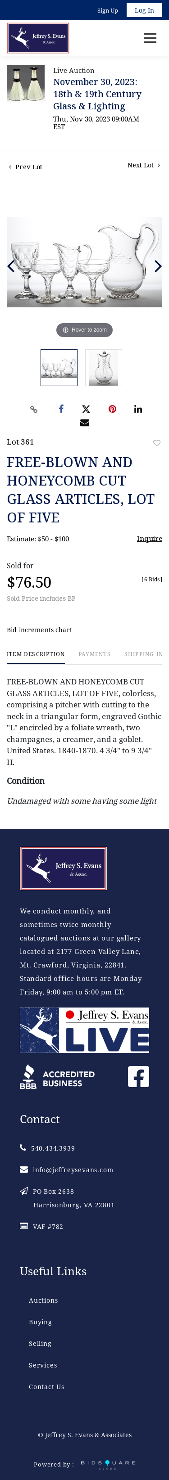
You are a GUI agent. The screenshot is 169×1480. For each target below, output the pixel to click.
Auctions (43, 1300)
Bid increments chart (39, 629)
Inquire (149, 538)
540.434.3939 (47, 1148)
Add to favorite (156, 443)
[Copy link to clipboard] (33, 409)
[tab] (36, 657)
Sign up (107, 10)
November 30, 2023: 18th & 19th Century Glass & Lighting (97, 94)
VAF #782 (42, 1226)
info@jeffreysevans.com (66, 1169)
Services (43, 1365)
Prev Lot (25, 166)
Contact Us (46, 1386)
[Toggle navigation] (150, 38)
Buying (40, 1322)
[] (152, 579)
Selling (40, 1343)
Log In (144, 10)
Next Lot (144, 165)
